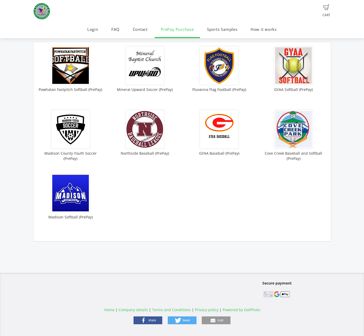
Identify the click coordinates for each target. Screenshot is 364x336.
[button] (148, 320)
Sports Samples (222, 29)
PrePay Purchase (177, 29)
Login (92, 29)
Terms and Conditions (171, 309)
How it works (264, 29)
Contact (140, 29)
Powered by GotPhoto (241, 309)
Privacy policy (206, 309)
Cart (326, 10)
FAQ (115, 29)
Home (109, 309)
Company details (133, 309)
